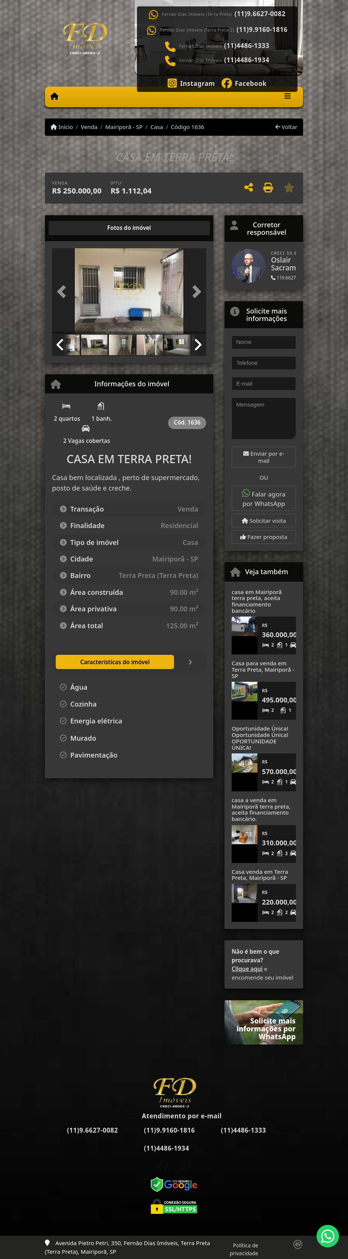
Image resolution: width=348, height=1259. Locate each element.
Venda (89, 127)
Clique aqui (247, 968)
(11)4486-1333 (246, 46)
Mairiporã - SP (124, 127)
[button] (63, 292)
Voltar (286, 127)
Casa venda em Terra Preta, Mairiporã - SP (260, 875)
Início (62, 127)
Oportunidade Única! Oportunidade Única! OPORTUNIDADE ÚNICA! (260, 738)
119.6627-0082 (289, 278)
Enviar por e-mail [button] (263, 457)
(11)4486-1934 (246, 60)
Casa (156, 127)
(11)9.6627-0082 (260, 14)
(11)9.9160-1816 (261, 30)
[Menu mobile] (54, 96)
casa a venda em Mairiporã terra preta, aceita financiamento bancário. (261, 809)
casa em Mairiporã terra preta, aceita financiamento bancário (257, 601)
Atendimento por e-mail (174, 1116)
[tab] (76, 228)
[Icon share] (191, 82)
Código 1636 (187, 127)
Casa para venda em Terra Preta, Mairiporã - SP (263, 669)
